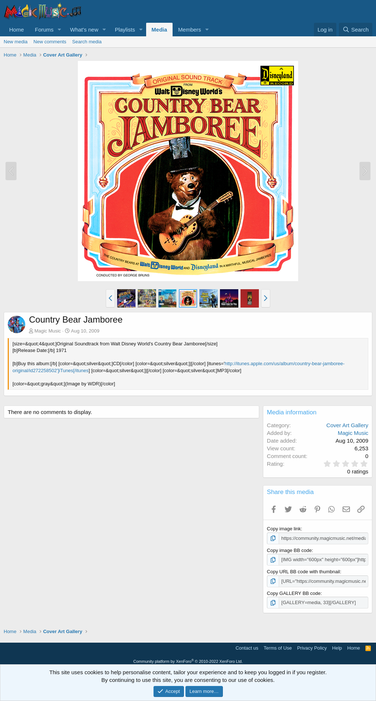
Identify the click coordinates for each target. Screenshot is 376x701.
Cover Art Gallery (347, 425)
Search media (87, 41)
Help (337, 647)
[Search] (355, 29)
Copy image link (284, 528)
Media (159, 29)
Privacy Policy (312, 647)
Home (16, 29)
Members (189, 29)
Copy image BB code (289, 550)
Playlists (125, 29)
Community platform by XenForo (188, 661)
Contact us (246, 647)
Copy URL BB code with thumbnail (303, 571)
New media (16, 41)
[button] (59, 29)
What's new (84, 29)
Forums (44, 29)
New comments (49, 41)
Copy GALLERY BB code (294, 593)
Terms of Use (278, 647)
